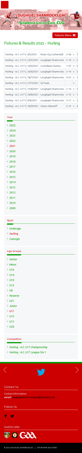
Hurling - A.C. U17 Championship (28, 347)
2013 (12, 187)
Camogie (14, 238)
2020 (12, 151)
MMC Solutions (50, 448)
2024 (12, 130)
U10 (11, 280)
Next (77, 370)
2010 (12, 202)
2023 (12, 135)
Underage (15, 228)
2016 (12, 171)
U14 (11, 274)
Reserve (14, 295)
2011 (12, 197)
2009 (12, 208)
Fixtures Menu (65, 35)
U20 (11, 326)
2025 (12, 125)
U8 (11, 290)
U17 (11, 311)
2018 (12, 161)
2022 (12, 140)
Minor (12, 264)
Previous (5, 370)
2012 (12, 192)
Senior (13, 259)
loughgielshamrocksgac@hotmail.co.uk (33, 397)
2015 (12, 177)
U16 (11, 269)
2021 (12, 145)
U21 (11, 300)
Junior (13, 305)
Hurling (13, 233)
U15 (11, 316)
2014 (12, 182)
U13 (11, 321)
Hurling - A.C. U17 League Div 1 (27, 352)
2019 (12, 156)
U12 (11, 285)
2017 (12, 166)
